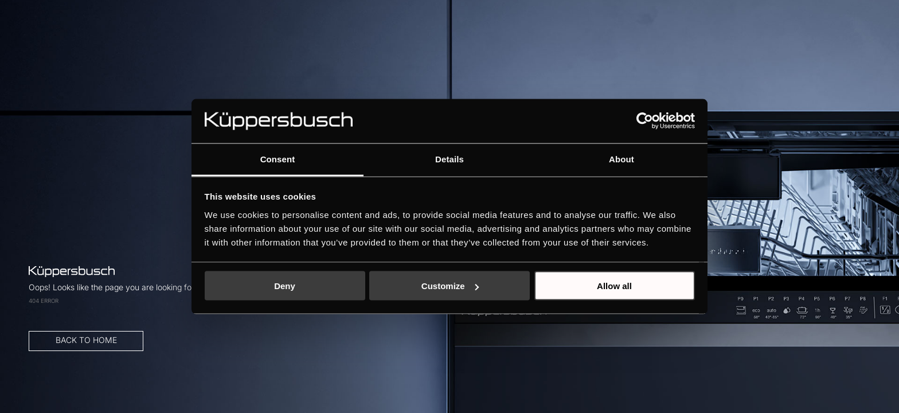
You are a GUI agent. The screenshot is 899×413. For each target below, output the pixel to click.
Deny (284, 286)
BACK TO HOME (187, 259)
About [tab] (621, 158)
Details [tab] (449, 158)
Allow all (614, 286)
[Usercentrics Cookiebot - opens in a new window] (645, 121)
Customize (450, 286)
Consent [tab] (277, 158)
